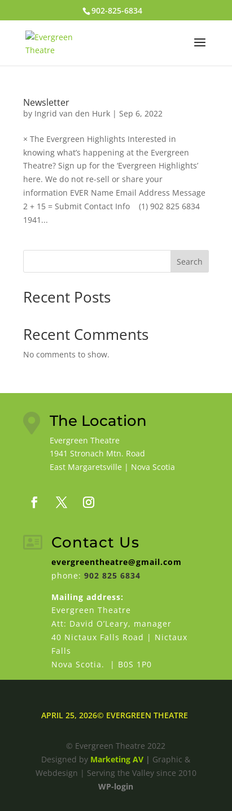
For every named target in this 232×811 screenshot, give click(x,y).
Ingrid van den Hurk (72, 113)
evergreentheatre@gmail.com (116, 562)
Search (190, 261)
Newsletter (46, 102)
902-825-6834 (116, 10)
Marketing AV (116, 759)
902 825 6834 (112, 575)
